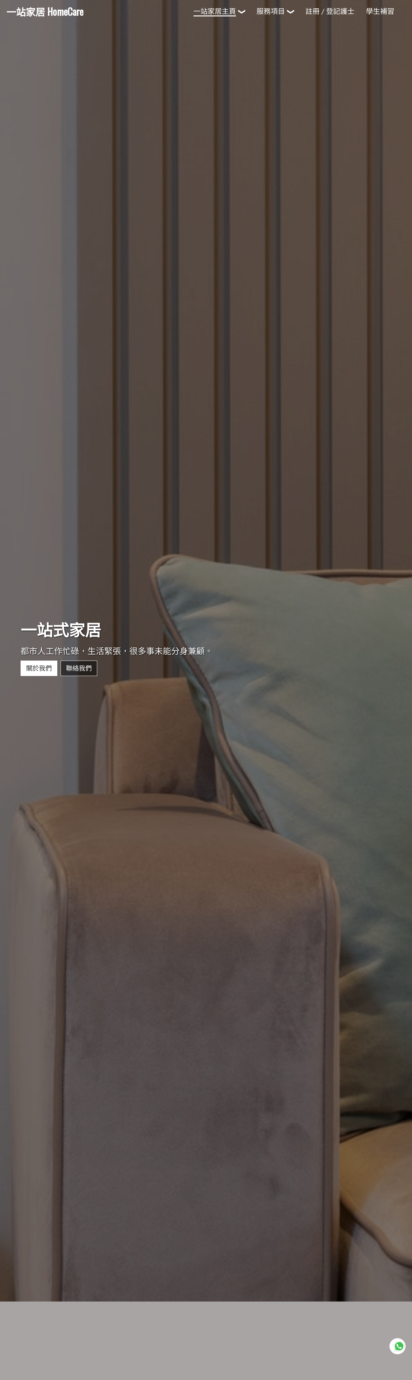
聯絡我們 (79, 659)
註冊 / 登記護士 (329, 11)
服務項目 (271, 11)
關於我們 (39, 659)
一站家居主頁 (214, 11)
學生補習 (380, 11)
